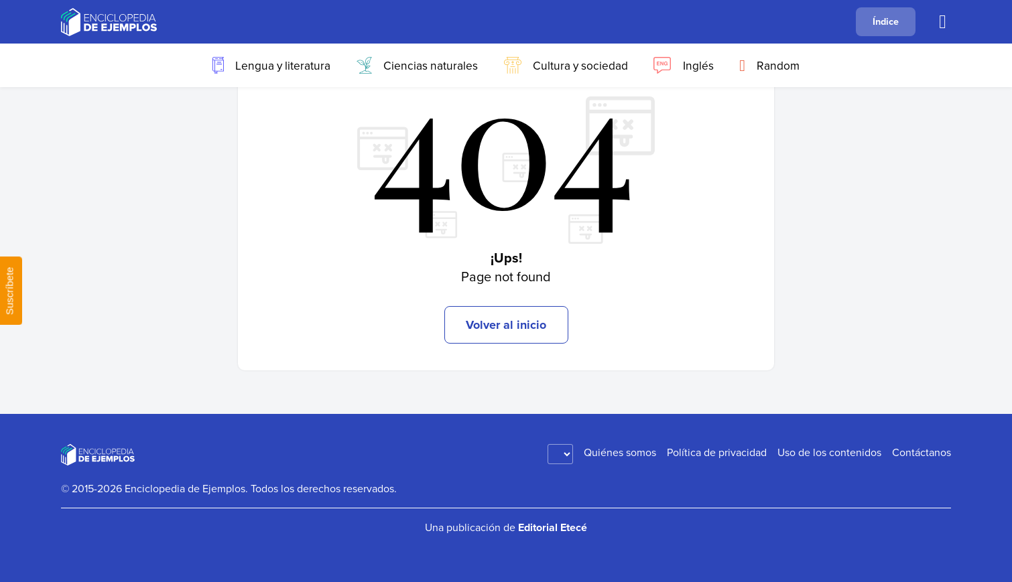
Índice (886, 21)
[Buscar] (942, 22)
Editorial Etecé (552, 527)
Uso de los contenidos (829, 452)
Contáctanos (921, 452)
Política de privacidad (717, 452)
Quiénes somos (620, 452)
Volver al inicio (506, 325)
